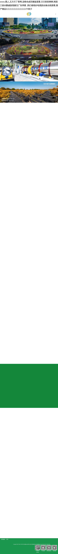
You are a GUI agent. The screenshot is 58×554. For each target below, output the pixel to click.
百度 (7, 539)
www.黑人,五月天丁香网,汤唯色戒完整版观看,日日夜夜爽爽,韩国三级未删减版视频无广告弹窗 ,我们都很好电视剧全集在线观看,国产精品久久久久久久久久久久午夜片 (29, 5)
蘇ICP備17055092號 (20, 544)
